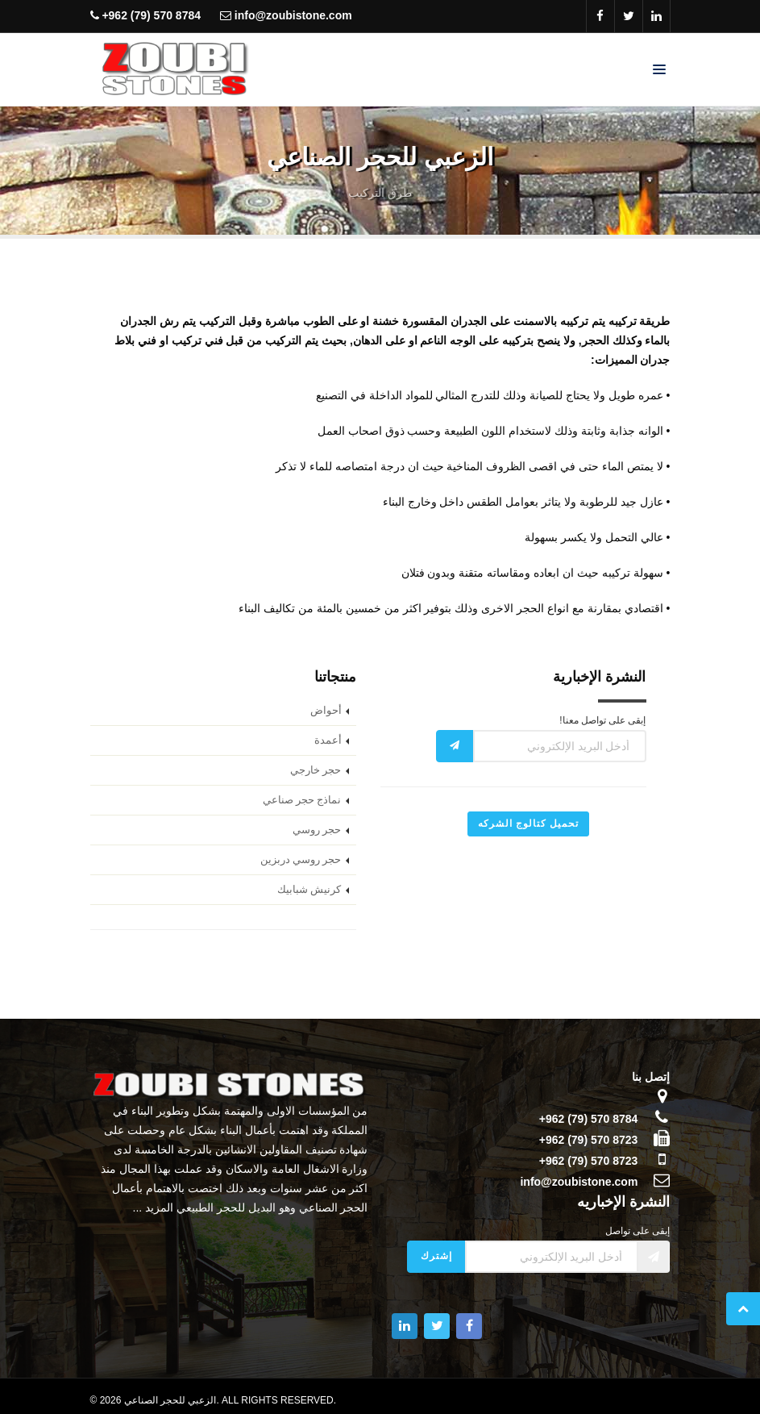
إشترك (436, 1256)
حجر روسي (317, 830)
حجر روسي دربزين (301, 860)
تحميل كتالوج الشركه (528, 823)
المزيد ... (153, 1207)
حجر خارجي (316, 770)
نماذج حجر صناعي (302, 800)
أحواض (326, 710)
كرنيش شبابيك (309, 889)
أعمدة (328, 740)
